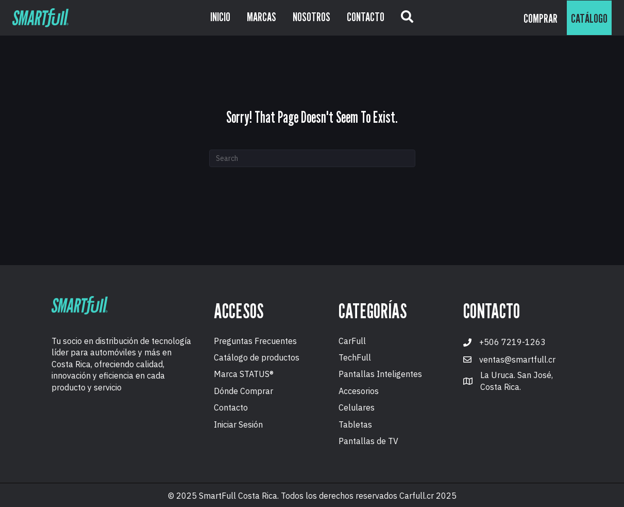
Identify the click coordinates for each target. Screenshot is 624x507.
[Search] (312, 158)
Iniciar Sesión (238, 424)
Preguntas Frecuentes (255, 341)
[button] (407, 18)
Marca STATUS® (244, 374)
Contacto (231, 407)
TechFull (355, 357)
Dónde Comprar (243, 391)
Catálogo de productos (256, 357)
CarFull (352, 341)
